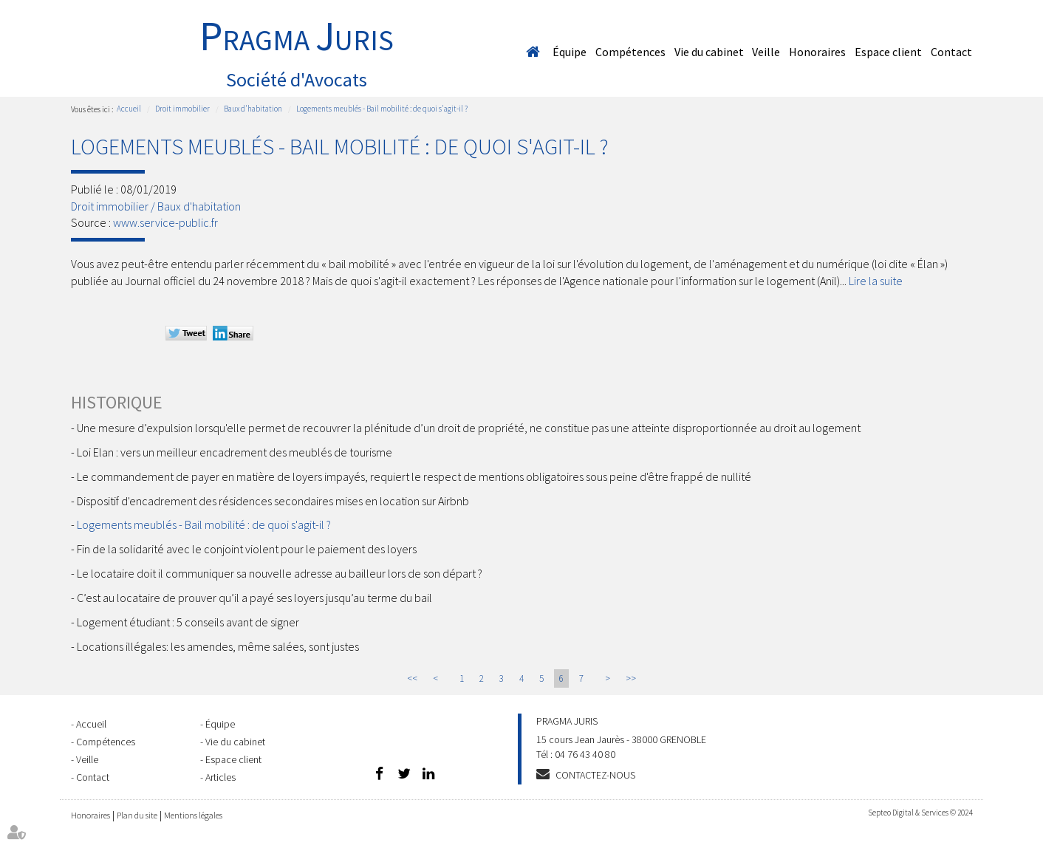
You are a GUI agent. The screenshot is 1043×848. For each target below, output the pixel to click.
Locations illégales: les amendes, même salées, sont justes (218, 646)
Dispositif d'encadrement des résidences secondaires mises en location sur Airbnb (273, 500)
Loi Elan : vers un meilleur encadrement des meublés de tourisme (234, 452)
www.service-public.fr (165, 222)
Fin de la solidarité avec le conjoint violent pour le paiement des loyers (248, 548)
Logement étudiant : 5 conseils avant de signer (188, 622)
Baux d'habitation (253, 108)
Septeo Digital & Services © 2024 (920, 812)
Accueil (533, 51)
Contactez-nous (595, 775)
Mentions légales (193, 815)
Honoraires (817, 51)
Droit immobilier (182, 108)
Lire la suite (876, 280)
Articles (220, 777)
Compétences (630, 51)
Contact (951, 51)
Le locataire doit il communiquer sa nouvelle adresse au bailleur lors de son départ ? (279, 573)
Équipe (570, 51)
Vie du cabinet (709, 51)
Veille (766, 51)
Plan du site (137, 815)
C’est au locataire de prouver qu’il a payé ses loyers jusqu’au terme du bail (254, 597)
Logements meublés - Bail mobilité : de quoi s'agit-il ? (382, 108)
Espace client (888, 51)
